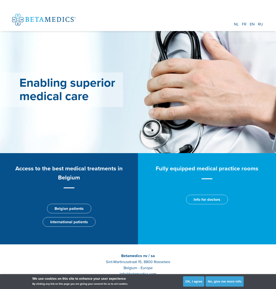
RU (260, 24)
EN (252, 24)
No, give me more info (225, 281)
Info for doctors (207, 199)
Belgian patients (69, 208)
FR (244, 24)
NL (236, 24)
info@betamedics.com (138, 274)
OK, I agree (193, 281)
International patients (69, 222)
